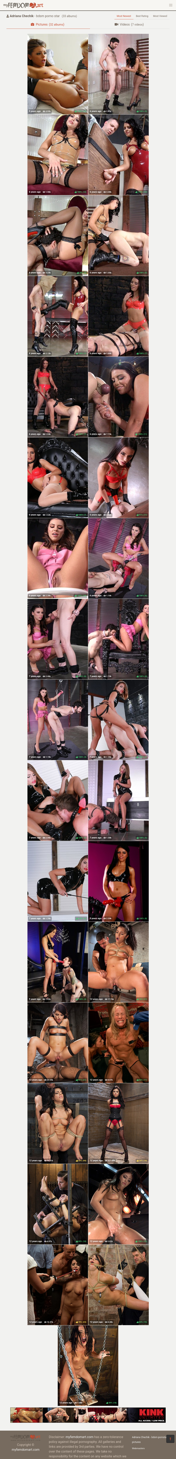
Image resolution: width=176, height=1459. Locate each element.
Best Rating (142, 16)
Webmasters (138, 1448)
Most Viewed (160, 16)
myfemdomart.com (25, 1450)
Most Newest (124, 16)
